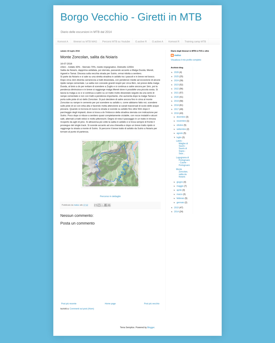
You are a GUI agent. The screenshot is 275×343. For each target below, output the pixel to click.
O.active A (157, 41)
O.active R (141, 41)
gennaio (181, 202)
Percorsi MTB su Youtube (116, 41)
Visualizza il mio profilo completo (186, 60)
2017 (176, 109)
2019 (176, 101)
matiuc (177, 55)
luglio (179, 137)
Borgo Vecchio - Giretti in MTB (131, 17)
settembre (182, 129)
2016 (176, 113)
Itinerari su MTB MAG (85, 41)
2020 (176, 97)
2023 (176, 84)
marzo (180, 194)
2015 (176, 207)
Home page (110, 303)
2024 (176, 80)
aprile (179, 190)
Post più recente (68, 303)
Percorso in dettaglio (110, 196)
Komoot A (63, 41)
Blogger (151, 327)
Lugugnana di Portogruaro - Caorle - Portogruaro (183, 161)
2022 (176, 89)
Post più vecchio (151, 303)
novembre (182, 121)
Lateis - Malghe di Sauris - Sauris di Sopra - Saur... (182, 147)
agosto (180, 133)
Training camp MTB (195, 41)
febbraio (181, 198)
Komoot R (173, 41)
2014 (176, 211)
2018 (176, 105)
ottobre (180, 125)
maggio (180, 186)
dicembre (181, 117)
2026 (176, 72)
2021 (176, 93)
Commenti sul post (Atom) (82, 308)
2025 (176, 76)
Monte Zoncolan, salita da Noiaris (182, 173)
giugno (180, 182)
